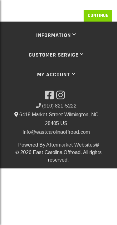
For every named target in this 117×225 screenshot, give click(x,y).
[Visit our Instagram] (61, 97)
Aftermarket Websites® (72, 145)
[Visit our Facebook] (50, 97)
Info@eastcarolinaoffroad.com (56, 132)
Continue (98, 15)
